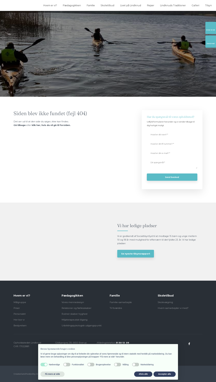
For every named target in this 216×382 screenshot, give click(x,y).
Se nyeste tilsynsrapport (135, 253)
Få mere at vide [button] (52, 374)
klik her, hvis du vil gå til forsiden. (51, 125)
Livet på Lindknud (130, 5)
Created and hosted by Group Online (31, 374)
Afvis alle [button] (143, 374)
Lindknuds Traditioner (173, 5)
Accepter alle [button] (164, 374)
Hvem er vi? (50, 5)
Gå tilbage (20, 125)
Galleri (195, 5)
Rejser (150, 5)
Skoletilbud (107, 5)
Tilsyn (208, 5)
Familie (91, 5)
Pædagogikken (72, 5)
